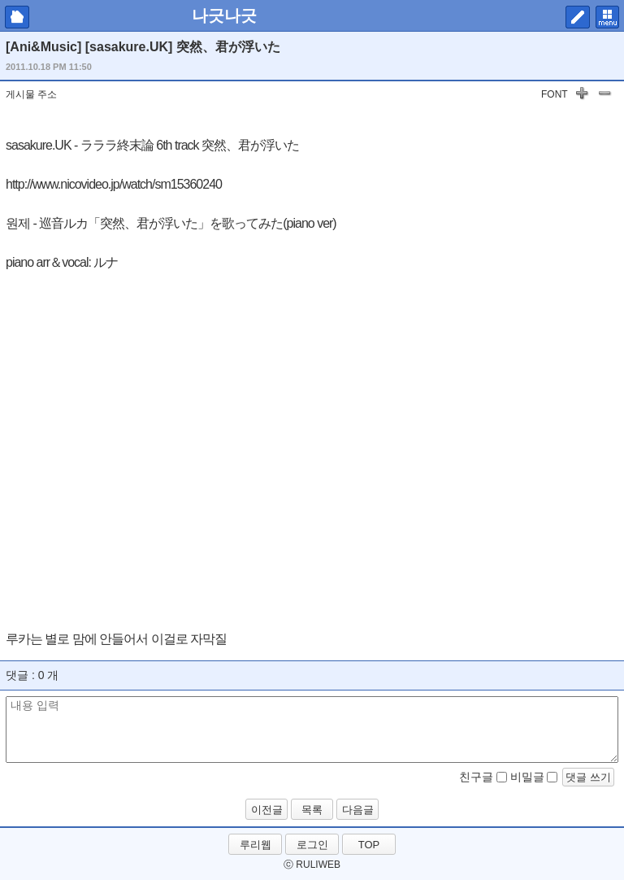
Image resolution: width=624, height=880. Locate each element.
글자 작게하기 (604, 96)
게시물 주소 (31, 94)
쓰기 (578, 17)
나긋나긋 (224, 15)
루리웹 (255, 845)
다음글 (358, 810)
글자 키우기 (582, 96)
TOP (369, 845)
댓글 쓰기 (588, 777)
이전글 (267, 810)
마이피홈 (17, 17)
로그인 (312, 845)
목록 (312, 810)
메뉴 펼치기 (607, 17)
